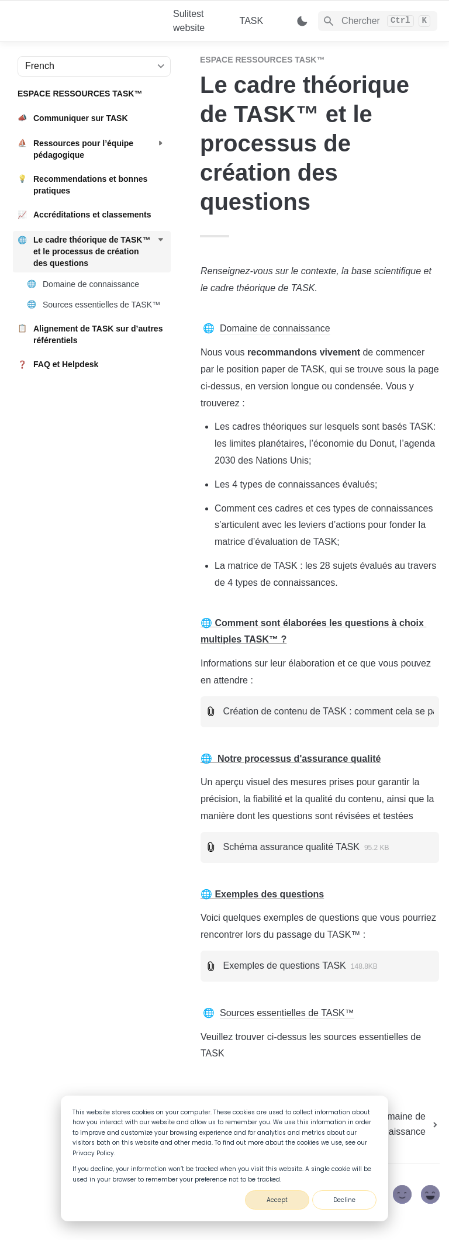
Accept (277, 1200)
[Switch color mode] (302, 21)
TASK (252, 21)
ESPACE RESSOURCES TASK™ (262, 59)
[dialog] (224, 1159)
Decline (344, 1200)
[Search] (377, 21)
